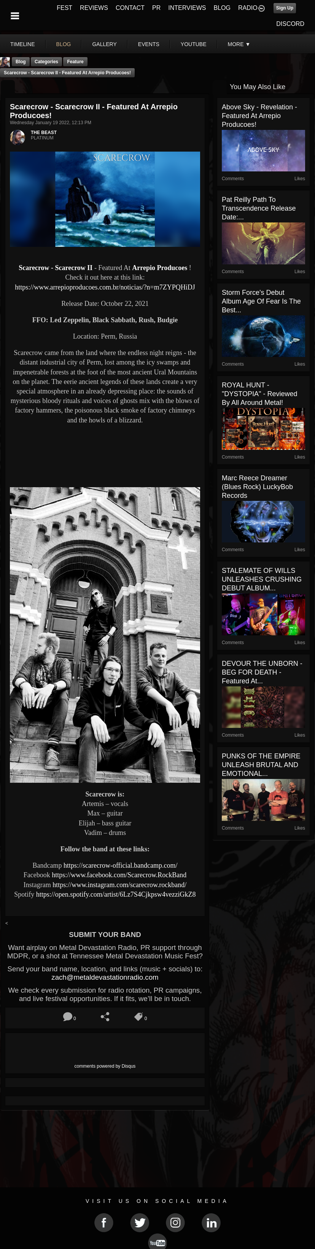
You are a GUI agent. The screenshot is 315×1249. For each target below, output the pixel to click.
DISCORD (290, 24)
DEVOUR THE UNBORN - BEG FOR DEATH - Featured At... (262, 672)
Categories (46, 61)
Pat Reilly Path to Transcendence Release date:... (259, 208)
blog (63, 44)
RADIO (248, 8)
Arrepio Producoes (159, 268)
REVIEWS (94, 8)
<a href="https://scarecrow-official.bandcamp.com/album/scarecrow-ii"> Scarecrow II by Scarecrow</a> (105, 455)
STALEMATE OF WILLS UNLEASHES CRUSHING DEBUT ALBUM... (262, 579)
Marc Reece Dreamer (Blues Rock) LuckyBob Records (257, 486)
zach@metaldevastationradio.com (104, 977)
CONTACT (130, 8)
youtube (194, 44)
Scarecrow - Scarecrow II (56, 268)
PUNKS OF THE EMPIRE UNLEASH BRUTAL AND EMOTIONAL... (261, 764)
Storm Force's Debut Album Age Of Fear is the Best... (261, 301)
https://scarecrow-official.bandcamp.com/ (121, 865)
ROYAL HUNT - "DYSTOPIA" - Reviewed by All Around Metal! (260, 393)
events (148, 44)
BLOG (222, 8)
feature (75, 61)
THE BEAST (44, 132)
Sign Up (284, 8)
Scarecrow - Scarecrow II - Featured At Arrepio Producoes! (67, 72)
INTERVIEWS (187, 8)
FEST (64, 8)
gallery (104, 44)
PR (156, 8)
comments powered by (105, 1066)
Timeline (22, 44)
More (239, 44)
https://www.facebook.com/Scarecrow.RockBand (119, 875)
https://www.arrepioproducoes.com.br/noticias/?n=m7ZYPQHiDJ (105, 287)
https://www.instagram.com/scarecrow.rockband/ (119, 885)
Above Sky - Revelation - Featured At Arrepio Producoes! (259, 115)
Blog (21, 61)
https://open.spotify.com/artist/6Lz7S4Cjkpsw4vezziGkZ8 (116, 894)
